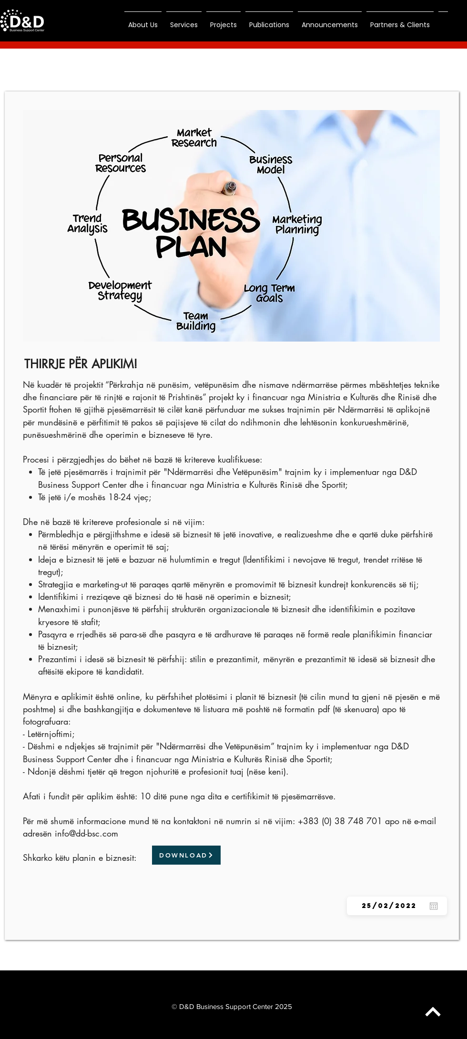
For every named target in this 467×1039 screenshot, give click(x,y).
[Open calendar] (433, 906)
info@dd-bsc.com (86, 833)
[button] (143, 20)
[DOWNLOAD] (186, 855)
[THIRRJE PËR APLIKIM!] (80, 364)
